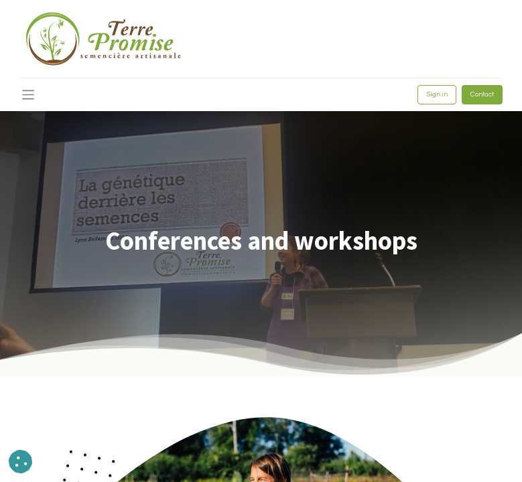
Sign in (437, 94)
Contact (482, 94)
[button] (20, 461)
